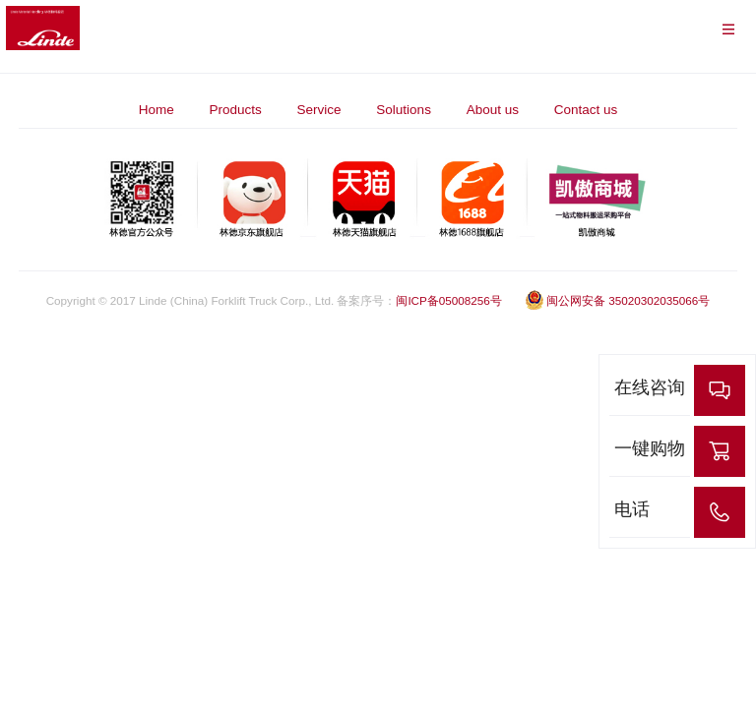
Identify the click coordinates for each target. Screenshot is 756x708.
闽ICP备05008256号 (448, 300)
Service (319, 109)
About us (493, 109)
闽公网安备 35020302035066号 (617, 300)
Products (236, 109)
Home (156, 109)
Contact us (586, 109)
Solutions (403, 109)
